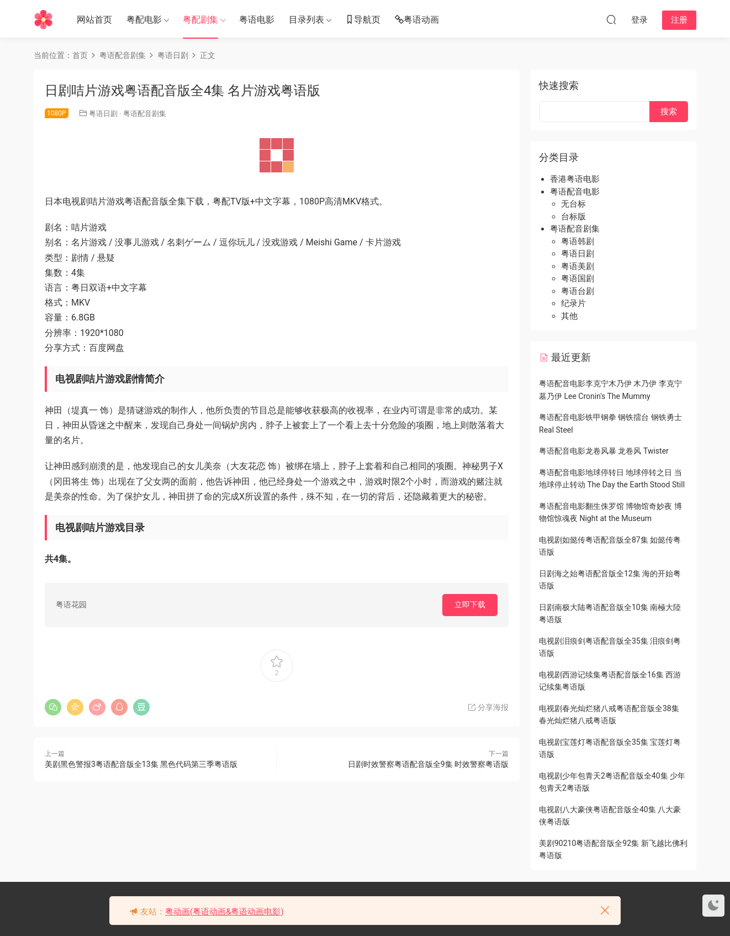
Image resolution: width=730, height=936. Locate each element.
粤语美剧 (577, 266)
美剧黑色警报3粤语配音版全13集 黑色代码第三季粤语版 (141, 764)
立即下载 (469, 604)
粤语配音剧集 (144, 113)
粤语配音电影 (575, 192)
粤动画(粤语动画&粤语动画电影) (224, 912)
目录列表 (306, 19)
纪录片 (573, 303)
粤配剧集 (200, 19)
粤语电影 (256, 19)
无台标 (573, 204)
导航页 (362, 20)
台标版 (573, 217)
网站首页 (94, 19)
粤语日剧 (103, 113)
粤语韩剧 (577, 241)
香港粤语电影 (575, 179)
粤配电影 (144, 19)
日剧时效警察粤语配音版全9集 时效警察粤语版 (428, 764)
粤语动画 (417, 20)
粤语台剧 (577, 291)
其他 (569, 316)
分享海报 (488, 707)
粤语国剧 (577, 278)
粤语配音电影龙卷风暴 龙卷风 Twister (604, 450)
